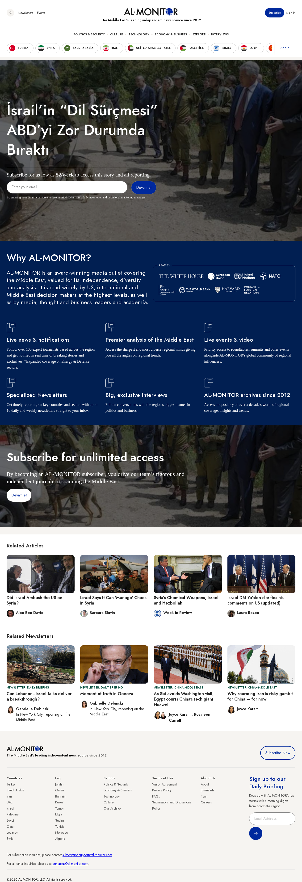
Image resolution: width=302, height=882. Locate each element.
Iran (9, 796)
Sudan (59, 820)
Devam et (19, 495)
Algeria (60, 838)
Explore (199, 35)
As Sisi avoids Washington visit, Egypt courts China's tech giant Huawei (184, 699)
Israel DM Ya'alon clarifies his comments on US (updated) (255, 600)
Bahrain (60, 796)
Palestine (12, 814)
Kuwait (59, 802)
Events (41, 14)
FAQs (156, 796)
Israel (10, 808)
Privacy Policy (161, 790)
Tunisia (59, 826)
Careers (206, 802)
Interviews (220, 35)
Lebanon (12, 832)
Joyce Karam (180, 714)
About (205, 784)
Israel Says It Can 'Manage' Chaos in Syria (113, 600)
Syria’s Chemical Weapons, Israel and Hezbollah (186, 600)
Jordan (59, 784)
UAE (10, 802)
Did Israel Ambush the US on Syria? (34, 600)
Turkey (11, 784)
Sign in (290, 14)
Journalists (207, 790)
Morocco (61, 832)
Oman (59, 790)
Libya (58, 814)
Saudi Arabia (15, 790)
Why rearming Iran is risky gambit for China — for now (260, 696)
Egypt (10, 820)
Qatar (11, 826)
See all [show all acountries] (286, 49)
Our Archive (112, 808)
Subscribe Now (277, 753)
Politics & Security (89, 35)
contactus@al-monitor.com (70, 863)
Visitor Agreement (164, 784)
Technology (139, 35)
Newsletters (25, 14)
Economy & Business (171, 35)
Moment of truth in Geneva (106, 694)
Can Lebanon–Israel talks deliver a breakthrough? (39, 696)
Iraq (58, 778)
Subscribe (274, 14)
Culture (116, 35)
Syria (10, 838)
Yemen (59, 808)
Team (204, 796)
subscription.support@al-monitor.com (87, 855)
